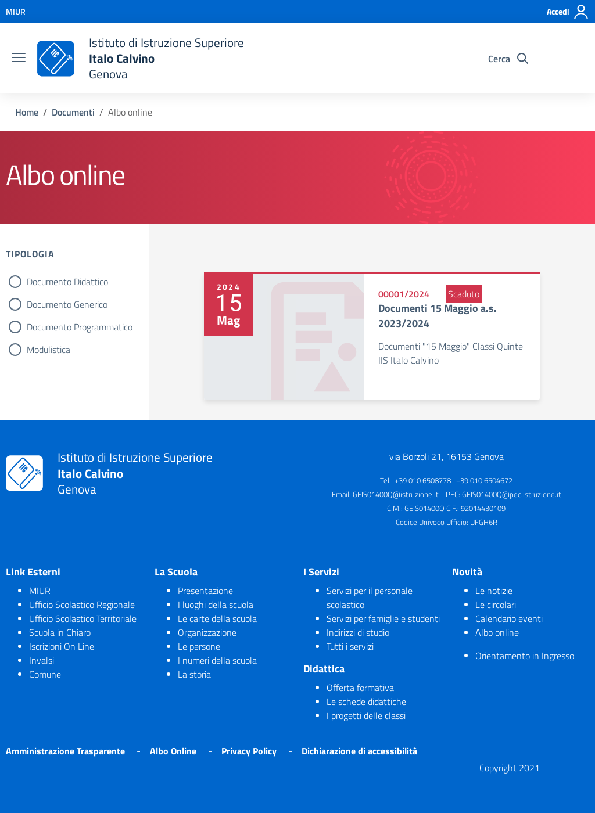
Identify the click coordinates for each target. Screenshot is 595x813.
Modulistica (48, 350)
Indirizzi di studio (358, 632)
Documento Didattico (67, 282)
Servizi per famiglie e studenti (383, 618)
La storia (194, 674)
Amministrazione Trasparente (65, 751)
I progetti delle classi (366, 715)
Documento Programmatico (79, 327)
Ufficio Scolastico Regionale (82, 604)
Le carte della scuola (217, 618)
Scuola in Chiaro (60, 632)
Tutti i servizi (350, 646)
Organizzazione (207, 632)
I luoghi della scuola (215, 604)
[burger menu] (19, 59)
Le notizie (493, 591)
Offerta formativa (360, 688)
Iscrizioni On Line (61, 646)
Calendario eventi (509, 618)
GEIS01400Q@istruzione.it (396, 494)
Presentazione (205, 591)
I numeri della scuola (217, 660)
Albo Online (173, 751)
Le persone (199, 646)
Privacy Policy (249, 751)
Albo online (497, 632)
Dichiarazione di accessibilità (359, 751)
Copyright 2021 (509, 768)
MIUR (40, 591)
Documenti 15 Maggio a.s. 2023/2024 (437, 315)
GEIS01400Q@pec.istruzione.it (511, 494)
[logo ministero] (55, 59)
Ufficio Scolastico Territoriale (83, 618)
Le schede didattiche (366, 701)
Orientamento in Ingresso (524, 656)
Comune (45, 674)
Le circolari (495, 604)
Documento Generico (67, 304)
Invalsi (41, 660)
